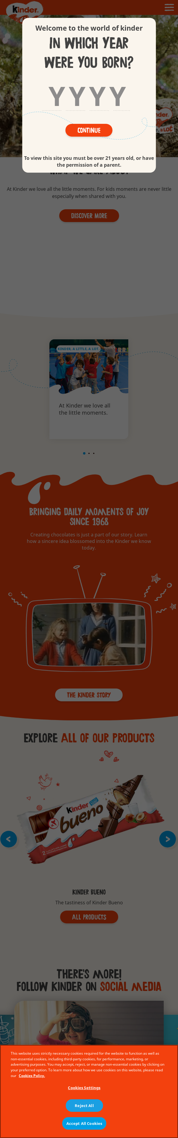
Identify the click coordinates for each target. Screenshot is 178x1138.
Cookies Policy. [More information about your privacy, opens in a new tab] (32, 1075)
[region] (89, 1091)
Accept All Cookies (84, 1123)
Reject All (84, 1105)
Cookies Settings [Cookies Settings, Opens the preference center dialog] (84, 1087)
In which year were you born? (89, 53)
